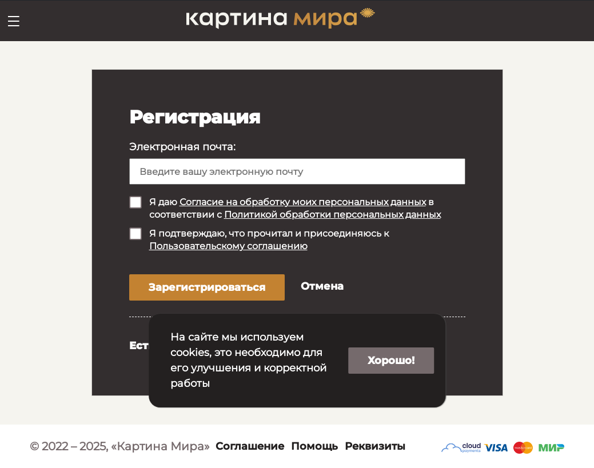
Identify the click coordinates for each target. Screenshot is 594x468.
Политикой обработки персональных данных (332, 214)
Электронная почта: (182, 147)
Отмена (322, 286)
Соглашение (250, 446)
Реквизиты (375, 446)
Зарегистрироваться (207, 287)
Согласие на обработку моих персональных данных (303, 202)
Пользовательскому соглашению (228, 246)
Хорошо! (391, 360)
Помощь (314, 446)
